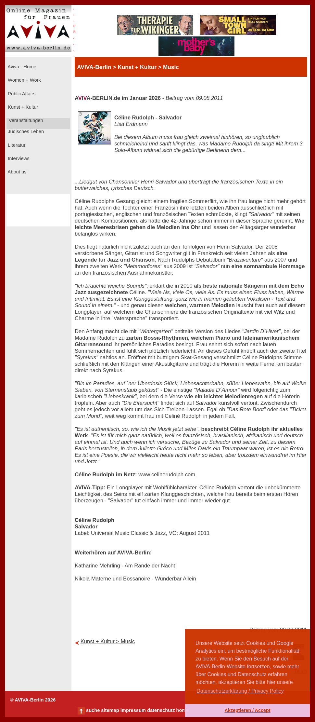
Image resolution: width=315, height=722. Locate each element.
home (182, 710)
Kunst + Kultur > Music (108, 641)
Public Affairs (20, 93)
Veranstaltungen (25, 120)
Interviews (18, 158)
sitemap (110, 710)
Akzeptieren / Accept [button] (247, 710)
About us (16, 171)
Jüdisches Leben (25, 131)
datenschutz (161, 710)
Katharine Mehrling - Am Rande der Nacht (125, 566)
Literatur (15, 145)
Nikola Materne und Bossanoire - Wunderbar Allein (135, 579)
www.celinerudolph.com (166, 474)
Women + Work (23, 80)
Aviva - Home (21, 66)
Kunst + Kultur (22, 107)
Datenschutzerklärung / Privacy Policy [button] (240, 691)
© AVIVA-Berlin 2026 (33, 699)
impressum (133, 710)
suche (93, 710)
